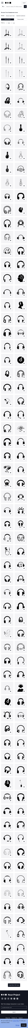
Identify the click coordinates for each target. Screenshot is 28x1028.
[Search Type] (3, 6)
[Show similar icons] (10, 35)
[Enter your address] (14, 1007)
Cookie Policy (16, 1020)
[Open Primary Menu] (2, 2)
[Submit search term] (25, 6)
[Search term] (15, 6)
